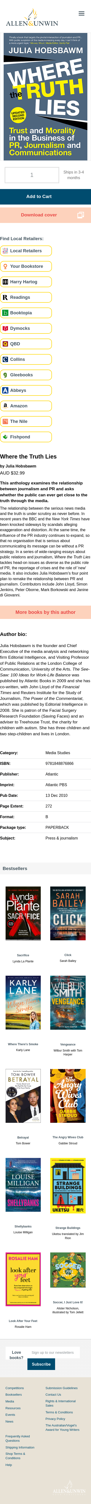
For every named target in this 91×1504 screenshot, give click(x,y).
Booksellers (14, 1394)
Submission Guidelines (62, 1388)
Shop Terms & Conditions (15, 1456)
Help (9, 1465)
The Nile (18, 421)
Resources (13, 1408)
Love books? (16, 1355)
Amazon (18, 405)
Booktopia (21, 312)
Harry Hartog (23, 281)
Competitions (15, 1388)
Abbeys (18, 390)
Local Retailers (26, 250)
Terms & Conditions (59, 1412)
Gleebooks (21, 374)
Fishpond (20, 436)
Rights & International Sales (61, 1403)
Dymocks (20, 328)
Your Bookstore (26, 266)
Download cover (39, 214)
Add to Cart (38, 196)
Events (10, 1415)
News (10, 1421)
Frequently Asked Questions (18, 1438)
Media (10, 1401)
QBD (15, 343)
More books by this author (46, 612)
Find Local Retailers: (22, 238)
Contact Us (53, 1394)
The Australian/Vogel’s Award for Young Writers (63, 1428)
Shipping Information (20, 1447)
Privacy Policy (55, 1419)
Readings (20, 297)
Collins (17, 359)
